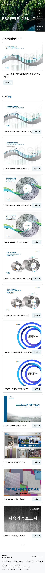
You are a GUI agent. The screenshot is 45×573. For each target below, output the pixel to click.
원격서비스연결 (29, 561)
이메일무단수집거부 (18, 561)
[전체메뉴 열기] (24, 3)
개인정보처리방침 (6, 561)
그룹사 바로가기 (34, 556)
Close (33, 10)
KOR (39, 3)
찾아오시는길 (39, 561)
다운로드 (7, 82)
